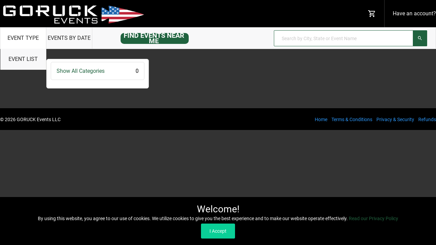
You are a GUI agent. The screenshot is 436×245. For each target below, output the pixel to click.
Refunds (427, 119)
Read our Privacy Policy (373, 218)
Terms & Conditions (351, 119)
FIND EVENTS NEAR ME (154, 38)
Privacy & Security (395, 119)
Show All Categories (98, 71)
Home (321, 119)
